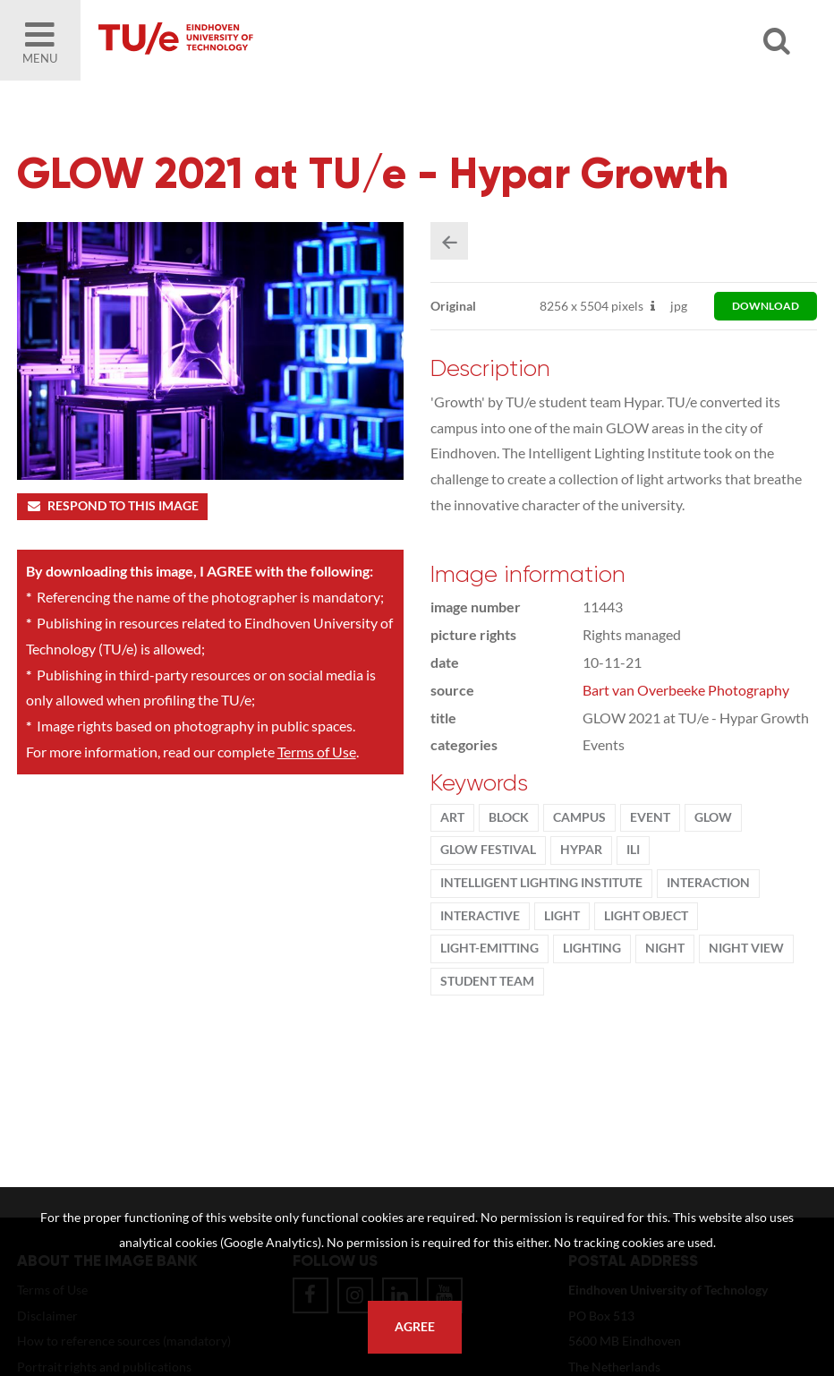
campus (579, 817)
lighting (592, 948)
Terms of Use (316, 751)
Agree (415, 1327)
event (650, 817)
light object (646, 916)
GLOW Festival (488, 849)
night (665, 948)
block (509, 817)
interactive (480, 916)
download (765, 305)
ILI (633, 849)
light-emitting (489, 948)
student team (487, 981)
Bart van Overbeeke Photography (686, 689)
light (562, 916)
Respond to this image (112, 506)
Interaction (708, 883)
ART (452, 817)
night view (746, 948)
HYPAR (581, 849)
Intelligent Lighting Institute (541, 883)
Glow (713, 817)
